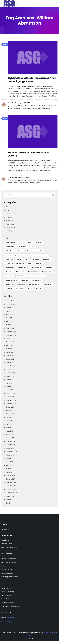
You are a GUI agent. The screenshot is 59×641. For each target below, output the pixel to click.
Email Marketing (6, 569)
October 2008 (10, 489)
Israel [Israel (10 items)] (29, 263)
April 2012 (9, 349)
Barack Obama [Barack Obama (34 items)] (10, 242)
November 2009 (11, 445)
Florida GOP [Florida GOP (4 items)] (9, 259)
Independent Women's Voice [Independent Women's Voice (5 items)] (15, 263)
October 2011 (10, 369)
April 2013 (9, 325)
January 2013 (10, 328)
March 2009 (9, 472)
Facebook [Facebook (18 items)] (34, 255)
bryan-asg (13, 106)
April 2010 (9, 428)
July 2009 (9, 458)
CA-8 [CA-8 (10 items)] (20, 242)
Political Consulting (7, 592)
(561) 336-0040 (12, 617)
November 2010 (11, 404)
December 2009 (11, 441)
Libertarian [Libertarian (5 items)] (48, 267)
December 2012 (11, 332)
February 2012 (10, 356)
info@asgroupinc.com (13, 622)
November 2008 (11, 486)
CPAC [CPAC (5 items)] (32, 246)
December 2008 (11, 482)
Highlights (9, 217)
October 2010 (10, 407)
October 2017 (10, 301)
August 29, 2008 (24, 103)
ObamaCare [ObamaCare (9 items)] (9, 276)
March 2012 (9, 352)
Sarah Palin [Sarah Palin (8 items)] (9, 284)
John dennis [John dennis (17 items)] (10, 267)
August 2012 (10, 342)
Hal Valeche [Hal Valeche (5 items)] (35, 259)
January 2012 (10, 359)
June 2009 (9, 462)
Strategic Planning (7, 602)
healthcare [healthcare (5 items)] (46, 259)
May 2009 (9, 465)
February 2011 (10, 393)
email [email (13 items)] (39, 251)
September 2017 (11, 304)
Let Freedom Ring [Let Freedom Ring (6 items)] (35, 267)
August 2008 (10, 496)
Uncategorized (10, 227)
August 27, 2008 (24, 177)
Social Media (5, 599)
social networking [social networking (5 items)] (34, 284)
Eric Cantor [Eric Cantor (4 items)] (23, 255)
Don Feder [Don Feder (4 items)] (30, 251)
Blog (21, 106)
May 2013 (9, 321)
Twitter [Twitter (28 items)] (29, 288)
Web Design (9, 231)
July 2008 (9, 499)
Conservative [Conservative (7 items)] (10, 246)
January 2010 (10, 438)
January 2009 (10, 479)
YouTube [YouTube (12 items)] (38, 288)
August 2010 (10, 414)
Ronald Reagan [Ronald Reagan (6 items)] (37, 280)
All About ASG (6, 530)
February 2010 (10, 434)
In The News (9, 221)
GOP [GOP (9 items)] (26, 259)
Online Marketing (6, 588)
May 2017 (9, 311)
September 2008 (11, 493)
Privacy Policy (48, 633)
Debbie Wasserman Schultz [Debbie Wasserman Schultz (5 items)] (14, 251)
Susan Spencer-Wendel (30, 108)
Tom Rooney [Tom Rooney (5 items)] (19, 288)
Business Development (9, 559)
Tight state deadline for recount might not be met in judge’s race (31, 79)
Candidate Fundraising (8, 562)
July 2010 (9, 417)
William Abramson (44, 108)
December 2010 (11, 400)
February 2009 (10, 475)
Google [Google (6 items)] (19, 259)
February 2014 (10, 314)
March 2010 (9, 431)
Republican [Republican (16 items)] (41, 276)
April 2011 (9, 386)
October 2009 (10, 448)
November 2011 (10, 366)
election (33, 180)
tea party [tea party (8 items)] (9, 288)
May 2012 (9, 345)
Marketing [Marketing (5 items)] (9, 271)
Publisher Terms (6, 544)
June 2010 (9, 421)
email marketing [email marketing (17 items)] (11, 255)
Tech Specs (5, 540)
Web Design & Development (10, 606)
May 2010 (9, 424)
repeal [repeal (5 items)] (32, 276)
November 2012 (11, 335)
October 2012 (10, 338)
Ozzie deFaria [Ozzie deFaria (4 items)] (21, 276)
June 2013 (9, 318)
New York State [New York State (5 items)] (33, 271)
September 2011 (11, 373)
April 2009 (9, 469)
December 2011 (10, 362)
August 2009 (10, 455)
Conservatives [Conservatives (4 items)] (22, 246)
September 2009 (11, 451)
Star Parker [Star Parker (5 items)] (48, 284)
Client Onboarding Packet (9, 547)
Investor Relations (7, 573)
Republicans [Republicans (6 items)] (24, 280)
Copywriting (5, 566)
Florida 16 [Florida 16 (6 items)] (44, 255)
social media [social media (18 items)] (21, 284)
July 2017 (9, 308)
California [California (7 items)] (29, 242)
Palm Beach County (37, 106)
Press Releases (10, 224)
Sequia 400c (18, 108)
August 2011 (10, 376)
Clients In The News (12, 214)
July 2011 (9, 380)
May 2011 (9, 383)
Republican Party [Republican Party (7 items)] (11, 280)
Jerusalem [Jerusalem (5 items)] (38, 263)
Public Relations (6, 595)
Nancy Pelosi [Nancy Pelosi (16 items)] (20, 271)
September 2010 (11, 410)
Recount (47, 106)
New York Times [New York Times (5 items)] (47, 271)
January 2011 (10, 397)
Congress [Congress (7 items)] (39, 242)
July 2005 (9, 503)
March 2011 (9, 390)
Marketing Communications (10, 577)
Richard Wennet (24, 183)
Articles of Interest (12, 207)
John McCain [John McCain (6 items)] (22, 267)
